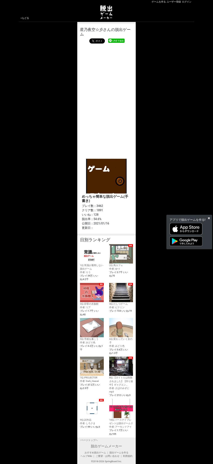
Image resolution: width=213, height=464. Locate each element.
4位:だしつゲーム (121, 294)
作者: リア (85, 307)
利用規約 (127, 456)
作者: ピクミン (117, 307)
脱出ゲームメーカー (106, 446)
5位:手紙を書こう (92, 329)
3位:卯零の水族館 (92, 294)
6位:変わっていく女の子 (121, 331)
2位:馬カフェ (121, 255)
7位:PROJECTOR (92, 368)
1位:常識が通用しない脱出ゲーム (92, 257)
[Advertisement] (106, 100)
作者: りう (85, 272)
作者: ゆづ (114, 268)
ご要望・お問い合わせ (107, 456)
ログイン (186, 1)
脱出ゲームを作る (118, 452)
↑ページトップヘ (89, 440)
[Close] (209, 218)
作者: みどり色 (87, 342)
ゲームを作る (159, 1)
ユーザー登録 (174, 1)
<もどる (25, 18)
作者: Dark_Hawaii (89, 381)
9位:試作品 (92, 410)
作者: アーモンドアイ (120, 426)
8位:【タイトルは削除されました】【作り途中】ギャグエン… (121, 371)
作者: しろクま (87, 423)
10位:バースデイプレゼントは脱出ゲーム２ (121, 412)
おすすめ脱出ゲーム (95, 452)
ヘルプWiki (86, 456)
